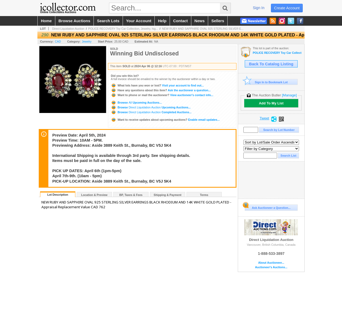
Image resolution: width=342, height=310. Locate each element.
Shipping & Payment (167, 194)
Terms (204, 194)
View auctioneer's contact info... (162, 95)
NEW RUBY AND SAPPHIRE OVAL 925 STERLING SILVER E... (202, 28)
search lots (108, 21)
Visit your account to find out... (157, 85)
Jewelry (86, 41)
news (200, 21)
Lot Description (57, 194)
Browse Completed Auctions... (151, 112)
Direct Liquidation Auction (68, 28)
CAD (58, 41)
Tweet (264, 118)
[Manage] (289, 95)
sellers (217, 21)
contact (180, 21)
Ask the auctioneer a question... (161, 90)
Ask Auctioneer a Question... (267, 207)
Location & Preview (94, 194)
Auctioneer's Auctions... (271, 267)
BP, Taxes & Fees (131, 194)
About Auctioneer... (271, 262)
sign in (259, 8)
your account (138, 21)
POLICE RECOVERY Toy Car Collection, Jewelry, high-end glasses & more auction (277, 52)
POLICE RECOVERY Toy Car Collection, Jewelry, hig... (123, 28)
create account (287, 8)
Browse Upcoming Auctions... (136, 102)
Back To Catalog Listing (271, 64)
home (46, 21)
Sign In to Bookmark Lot (266, 82)
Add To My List (271, 103)
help (162, 21)
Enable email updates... (165, 119)
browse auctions (74, 21)
